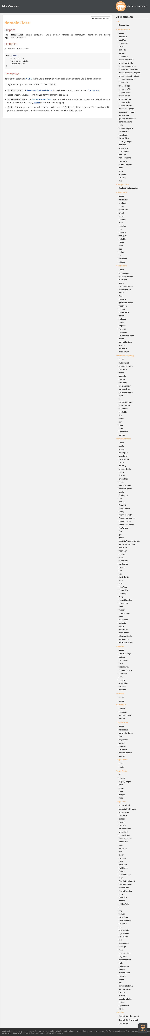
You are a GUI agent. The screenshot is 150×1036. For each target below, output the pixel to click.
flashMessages (125, 874)
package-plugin (125, 141)
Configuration (122, 184)
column (122, 379)
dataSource (124, 667)
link (120, 940)
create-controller (126, 63)
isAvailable (123, 917)
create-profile (125, 89)
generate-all (124, 115)
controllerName (126, 286)
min (120, 229)
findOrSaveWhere (126, 524)
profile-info (124, 151)
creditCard (123, 209)
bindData (123, 279)
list (120, 574)
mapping (123, 593)
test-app (122, 177)
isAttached (123, 564)
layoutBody (124, 930)
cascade (122, 376)
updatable (123, 431)
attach (122, 449)
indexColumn (124, 405)
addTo (121, 446)
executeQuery (125, 485)
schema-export (125, 164)
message (122, 946)
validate (122, 623)
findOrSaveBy (125, 521)
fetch (121, 395)
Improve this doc (100, 18)
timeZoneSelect (125, 999)
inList (121, 216)
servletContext (125, 342)
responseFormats (126, 335)
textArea (123, 992)
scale (121, 245)
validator (123, 258)
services (122, 686)
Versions (120, 1012)
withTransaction (126, 642)
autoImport (124, 363)
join (120, 927)
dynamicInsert (125, 389)
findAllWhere (124, 508)
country (122, 825)
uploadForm (124, 1005)
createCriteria (125, 469)
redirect (122, 319)
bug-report (123, 43)
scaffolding (123, 683)
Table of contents (10, 6)
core (121, 663)
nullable (122, 239)
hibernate (123, 673)
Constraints (93, 90)
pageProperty (125, 953)
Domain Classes (123, 438)
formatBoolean (125, 884)
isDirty (122, 567)
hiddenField (124, 904)
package (122, 144)
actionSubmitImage (127, 809)
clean (121, 46)
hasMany (123, 551)
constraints (124, 459)
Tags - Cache (122, 759)
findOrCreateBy (125, 515)
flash (121, 296)
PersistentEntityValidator (39, 90)
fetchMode (123, 495)
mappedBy (123, 590)
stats (121, 171)
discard (122, 475)
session (122, 345)
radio (121, 963)
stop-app (122, 174)
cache (121, 373)
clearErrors (123, 456)
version (122, 435)
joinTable (123, 412)
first (120, 531)
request (122, 325)
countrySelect (125, 828)
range (121, 242)
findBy (122, 511)
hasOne (122, 554)
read (121, 606)
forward (122, 299)
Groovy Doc (124, 25)
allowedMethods (126, 276)
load (121, 580)
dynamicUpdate (126, 392)
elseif (121, 855)
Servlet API (121, 704)
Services (120, 693)
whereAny (123, 629)
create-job (123, 82)
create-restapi (125, 92)
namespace (124, 312)
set (120, 982)
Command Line (123, 29)
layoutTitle (123, 937)
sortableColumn (126, 986)
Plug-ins (120, 646)
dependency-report (127, 112)
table (121, 425)
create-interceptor (127, 79)
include (122, 914)
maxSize (122, 226)
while (121, 1009)
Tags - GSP (121, 801)
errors (121, 293)
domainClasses (125, 670)
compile (122, 50)
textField (123, 996)
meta (121, 950)
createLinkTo (124, 835)
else (120, 851)
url (120, 255)
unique (122, 252)
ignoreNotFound (126, 402)
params (122, 316)
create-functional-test (128, 69)
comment (123, 382)
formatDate (124, 887)
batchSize (123, 369)
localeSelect (124, 943)
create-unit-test (126, 105)
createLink (123, 832)
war (120, 181)
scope (121, 338)
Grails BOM (124, 1023)
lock (120, 583)
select (121, 979)
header (122, 309)
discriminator (125, 386)
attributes (123, 200)
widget (122, 262)
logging (122, 680)
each (121, 845)
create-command (126, 59)
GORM (29, 78)
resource (123, 976)
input (121, 788)
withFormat (124, 352)
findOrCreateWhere (127, 518)
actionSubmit (125, 805)
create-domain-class (127, 66)
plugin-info (123, 148)
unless (122, 1002)
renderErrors (124, 973)
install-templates (126, 128)
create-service (125, 99)
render (122, 322)
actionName (124, 273)
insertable (123, 409)
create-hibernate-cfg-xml (129, 72)
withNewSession (126, 636)
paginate (123, 956)
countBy (122, 466)
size (120, 249)
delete (121, 472)
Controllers (121, 265)
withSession (124, 639)
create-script (124, 95)
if (119, 907)
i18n (121, 676)
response (123, 332)
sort (120, 422)
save (121, 616)
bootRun (122, 40)
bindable (122, 203)
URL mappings (125, 654)
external (122, 858)
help (121, 125)
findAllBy (123, 505)
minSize (122, 232)
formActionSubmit (127, 881)
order (121, 418)
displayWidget (125, 781)
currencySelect (125, 838)
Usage (121, 33)
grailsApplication (126, 302)
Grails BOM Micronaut (128, 1020)
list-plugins (123, 135)
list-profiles (124, 138)
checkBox (123, 815)
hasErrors (123, 306)
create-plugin (124, 86)
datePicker (123, 842)
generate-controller (127, 118)
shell (121, 167)
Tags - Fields (121, 771)
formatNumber (125, 891)
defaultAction (125, 289)
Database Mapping (125, 355)
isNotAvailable (125, 920)
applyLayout (124, 812)
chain (121, 283)
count (121, 462)
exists (121, 492)
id (120, 399)
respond (122, 329)
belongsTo (123, 452)
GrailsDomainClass (41, 99)
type (121, 428)
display (122, 778)
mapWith (123, 587)
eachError (123, 848)
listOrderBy (124, 577)
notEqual (123, 236)
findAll (122, 502)
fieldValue (123, 868)
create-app (123, 56)
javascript (123, 923)
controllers (123, 660)
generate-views (125, 122)
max (121, 222)
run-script (123, 161)
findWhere (123, 528)
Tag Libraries (122, 722)
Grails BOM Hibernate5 (129, 1016)
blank (121, 206)
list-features (124, 131)
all (120, 774)
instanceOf (123, 561)
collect (122, 819)
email (121, 213)
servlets (122, 690)
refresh (122, 610)
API (117, 21)
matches (122, 219)
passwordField (125, 959)
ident (121, 557)
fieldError (123, 865)
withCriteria (124, 633)
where (121, 626)
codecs (122, 657)
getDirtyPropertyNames (129, 541)
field (121, 785)
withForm (123, 348)
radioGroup (124, 966)
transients (123, 619)
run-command (125, 158)
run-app (122, 154)
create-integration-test (129, 76)
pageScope (123, 739)
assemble (123, 36)
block (121, 763)
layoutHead (124, 933)
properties (123, 603)
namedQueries (125, 600)
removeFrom (124, 613)
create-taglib (124, 102)
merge (121, 597)
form (121, 878)
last (120, 570)
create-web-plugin (127, 108)
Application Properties (128, 188)
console (122, 53)
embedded (123, 479)
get (120, 534)
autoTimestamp (126, 366)
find (120, 498)
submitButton (125, 989)
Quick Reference (124, 16)
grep (121, 894)
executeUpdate (125, 488)
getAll (121, 538)
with (121, 798)
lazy (120, 415)
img (120, 910)
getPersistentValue (127, 544)
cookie (122, 822)
